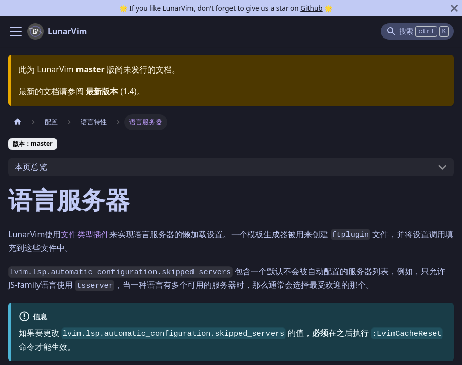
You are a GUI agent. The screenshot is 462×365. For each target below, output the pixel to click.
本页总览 (31, 166)
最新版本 (102, 91)
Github (311, 8)
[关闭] (454, 8)
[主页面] (17, 122)
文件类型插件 (85, 234)
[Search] (417, 31)
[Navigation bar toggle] (15, 31)
